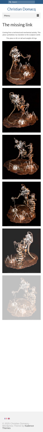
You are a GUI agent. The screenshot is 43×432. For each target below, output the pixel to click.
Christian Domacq (21, 9)
